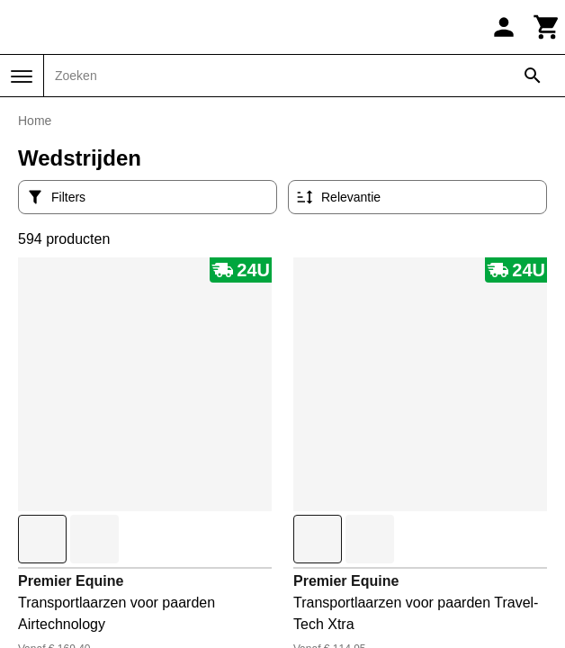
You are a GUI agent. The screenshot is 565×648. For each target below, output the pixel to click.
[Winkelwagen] (547, 27)
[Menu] (21, 76)
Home (34, 120)
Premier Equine (70, 581)
